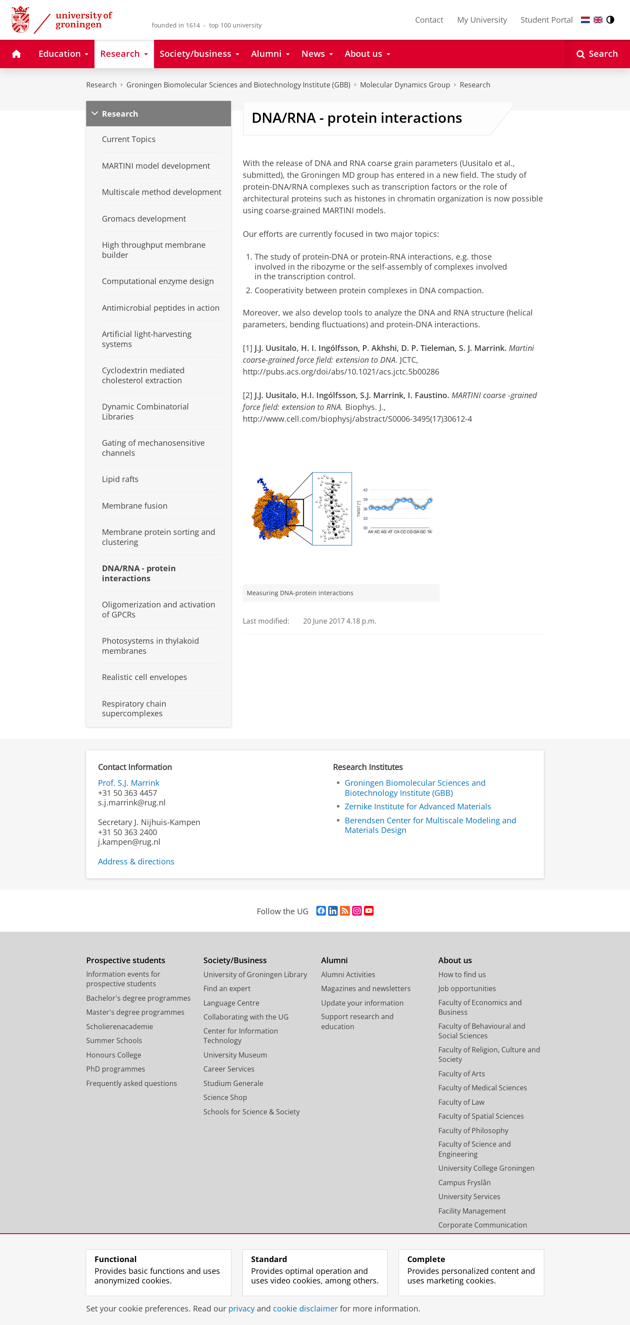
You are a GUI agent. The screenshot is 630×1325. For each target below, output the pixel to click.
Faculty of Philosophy (473, 1130)
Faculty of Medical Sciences (482, 1088)
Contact (429, 19)
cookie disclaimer (305, 1308)
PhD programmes (115, 1069)
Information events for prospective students (123, 979)
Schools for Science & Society (251, 1112)
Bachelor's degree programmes (138, 998)
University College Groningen (486, 1168)
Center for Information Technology (240, 1036)
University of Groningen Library (255, 974)
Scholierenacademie (119, 1026)
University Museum (235, 1055)
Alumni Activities (348, 974)
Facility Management (472, 1211)
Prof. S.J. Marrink (128, 782)
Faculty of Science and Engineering (474, 1149)
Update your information (362, 1003)
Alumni (334, 960)
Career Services (229, 1069)
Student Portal (547, 19)
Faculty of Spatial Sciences (481, 1116)
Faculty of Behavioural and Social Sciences (481, 1031)
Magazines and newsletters (366, 988)
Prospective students (125, 960)
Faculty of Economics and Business (480, 1007)
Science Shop (225, 1097)
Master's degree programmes (135, 1012)
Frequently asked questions (131, 1083)
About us (455, 960)
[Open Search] (597, 54)
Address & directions (136, 861)
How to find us (462, 974)
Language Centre (231, 1003)
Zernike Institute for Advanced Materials (418, 806)
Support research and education (357, 1021)
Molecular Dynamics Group (405, 85)
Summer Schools (114, 1040)
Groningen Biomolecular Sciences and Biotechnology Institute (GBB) (238, 85)
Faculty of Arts (461, 1074)
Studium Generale (233, 1083)
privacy (241, 1308)
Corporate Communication (482, 1225)
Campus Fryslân (464, 1182)
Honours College (113, 1055)
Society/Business (235, 960)
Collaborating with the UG (246, 1017)
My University (482, 19)
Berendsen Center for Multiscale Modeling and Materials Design (430, 825)
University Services (469, 1196)
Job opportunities (467, 988)
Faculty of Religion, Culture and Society (489, 1055)
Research (101, 85)
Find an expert (227, 988)
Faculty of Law (461, 1102)
